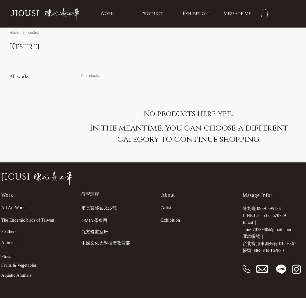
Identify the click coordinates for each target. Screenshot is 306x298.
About (168, 195)
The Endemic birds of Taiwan (27, 220)
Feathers (9, 231)
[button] (264, 13)
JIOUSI (25, 13)
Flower (7, 256)
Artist (166, 207)
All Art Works (14, 207)
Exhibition (170, 220)
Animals (8, 242)
